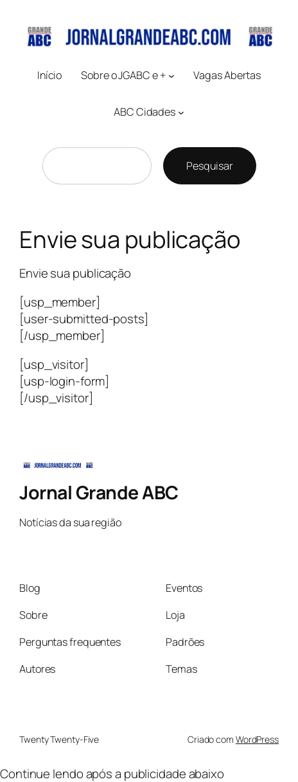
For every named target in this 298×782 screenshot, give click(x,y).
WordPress (257, 739)
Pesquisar (209, 166)
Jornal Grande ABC (99, 492)
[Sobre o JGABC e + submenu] (171, 75)
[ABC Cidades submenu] (181, 112)
